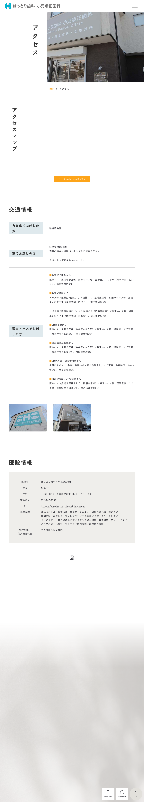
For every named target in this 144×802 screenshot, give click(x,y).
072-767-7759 (48, 500)
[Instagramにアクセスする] (72, 558)
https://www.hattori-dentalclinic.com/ (63, 506)
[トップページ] (32, 6)
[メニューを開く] (134, 6)
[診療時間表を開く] (122, 794)
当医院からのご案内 (52, 530)
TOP (51, 88)
